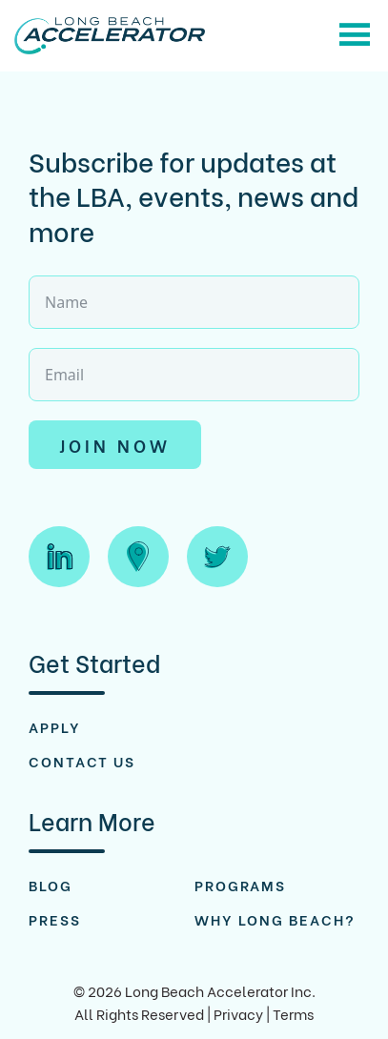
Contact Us (82, 760)
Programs (240, 884)
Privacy (238, 1013)
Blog (50, 884)
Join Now (115, 445)
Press (55, 918)
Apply (55, 726)
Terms (293, 1013)
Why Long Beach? (275, 918)
